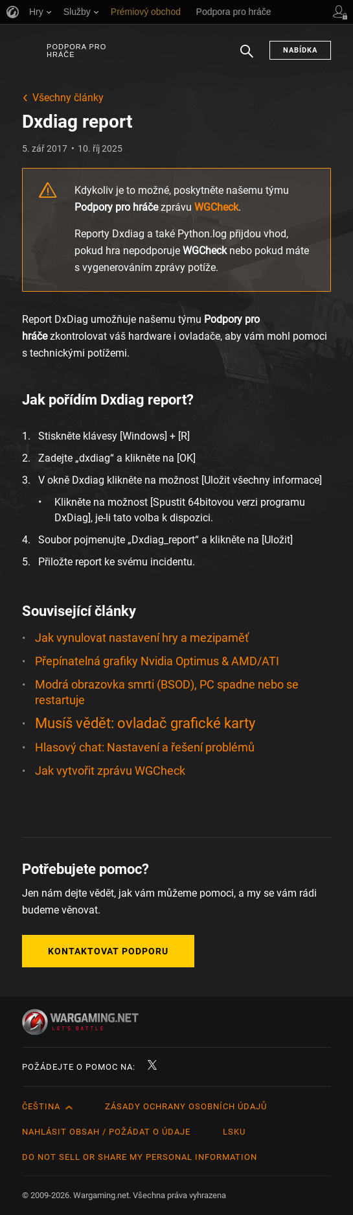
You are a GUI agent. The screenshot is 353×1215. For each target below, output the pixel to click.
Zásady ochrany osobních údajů (186, 1106)
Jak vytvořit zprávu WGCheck (110, 770)
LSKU (234, 1132)
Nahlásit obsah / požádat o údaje (106, 1132)
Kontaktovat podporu (108, 951)
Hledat (246, 57)
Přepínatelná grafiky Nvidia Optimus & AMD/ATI (157, 661)
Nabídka (300, 50)
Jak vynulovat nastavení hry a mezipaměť (142, 637)
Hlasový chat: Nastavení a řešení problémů (145, 747)
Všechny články (68, 97)
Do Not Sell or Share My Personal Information (139, 1157)
